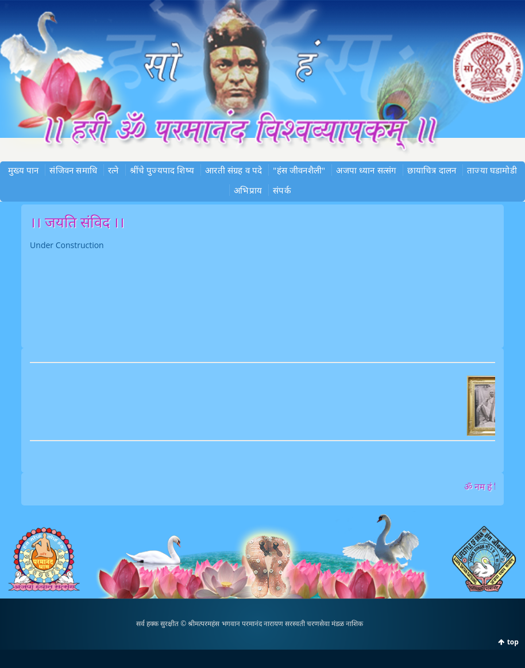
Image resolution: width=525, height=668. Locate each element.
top (513, 642)
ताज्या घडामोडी (492, 170)
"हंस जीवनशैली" (299, 170)
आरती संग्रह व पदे (233, 170)
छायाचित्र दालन (432, 170)
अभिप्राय (248, 190)
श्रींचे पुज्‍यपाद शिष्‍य (162, 170)
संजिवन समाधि (73, 170)
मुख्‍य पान (23, 170)
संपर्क (282, 190)
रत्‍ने (113, 170)
